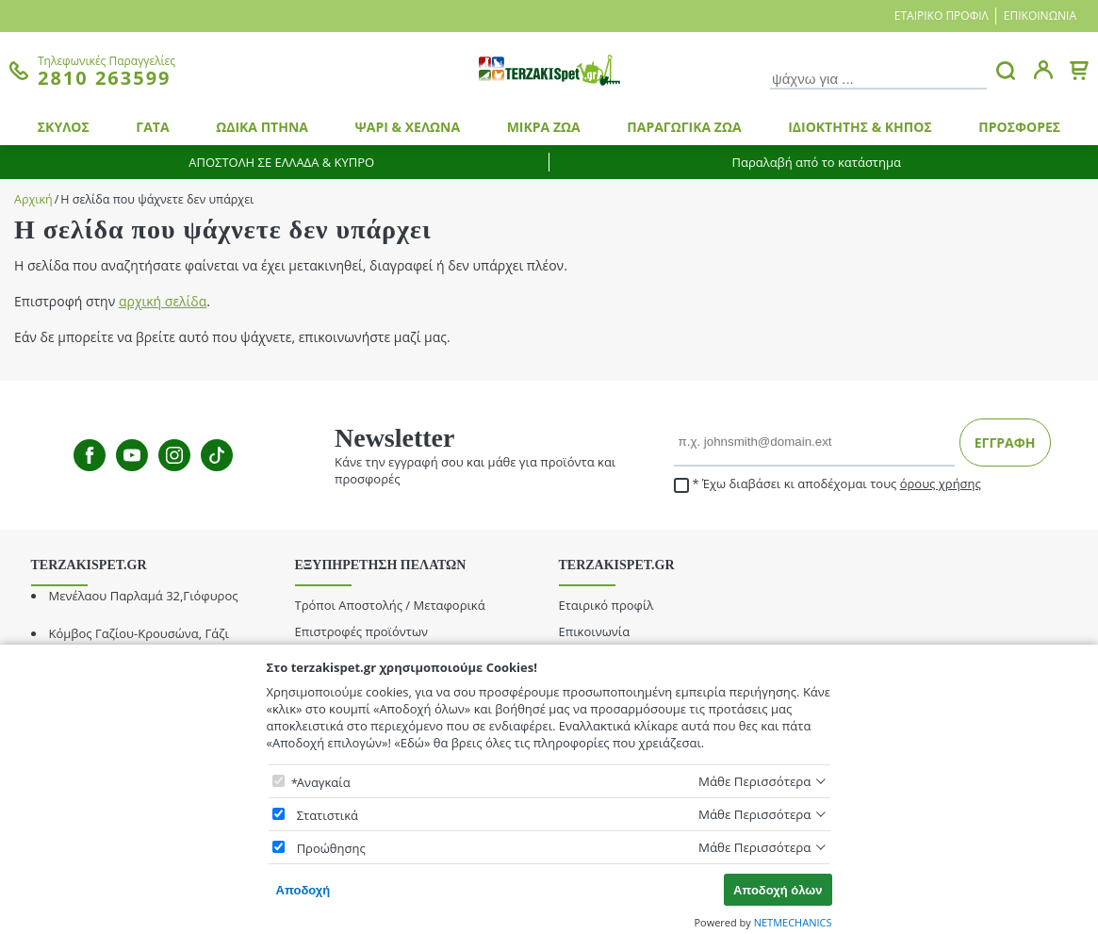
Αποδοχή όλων (778, 890)
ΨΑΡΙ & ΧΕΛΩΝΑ (407, 127)
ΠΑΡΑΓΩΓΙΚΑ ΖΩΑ (684, 127)
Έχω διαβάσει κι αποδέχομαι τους (827, 484)
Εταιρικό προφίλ (941, 16)
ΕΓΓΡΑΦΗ (1005, 442)
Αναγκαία (324, 782)
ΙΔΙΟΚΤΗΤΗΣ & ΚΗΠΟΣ (860, 127)
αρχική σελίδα (162, 301)
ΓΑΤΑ (152, 127)
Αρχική (33, 199)
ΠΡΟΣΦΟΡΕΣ (1019, 127)
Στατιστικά (327, 815)
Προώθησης (331, 848)
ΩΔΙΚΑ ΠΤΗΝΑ (262, 127)
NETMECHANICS (793, 922)
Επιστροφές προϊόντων (362, 631)
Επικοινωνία (1040, 16)
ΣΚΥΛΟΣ (64, 127)
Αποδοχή (303, 890)
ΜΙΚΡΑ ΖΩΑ (544, 127)
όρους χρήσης (940, 483)
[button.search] (1005, 71)
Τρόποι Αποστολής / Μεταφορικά (390, 605)
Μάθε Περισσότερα (754, 781)
